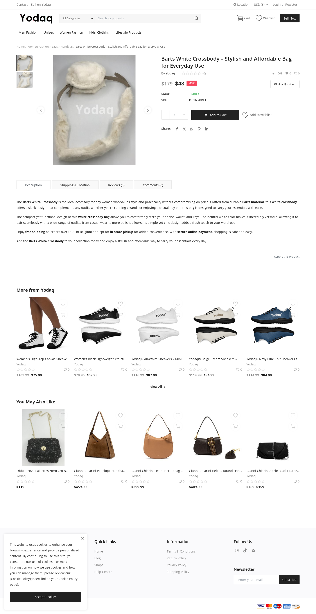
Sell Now (290, 18)
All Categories (71, 18)
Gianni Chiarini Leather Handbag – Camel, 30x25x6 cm (158, 471)
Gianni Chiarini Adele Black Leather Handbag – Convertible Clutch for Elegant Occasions (273, 471)
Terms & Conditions (181, 551)
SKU (164, 100)
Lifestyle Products (129, 32)
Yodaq (170, 73)
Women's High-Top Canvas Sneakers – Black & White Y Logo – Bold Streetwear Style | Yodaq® (43, 359)
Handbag (67, 47)
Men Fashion (28, 32)
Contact (22, 4)
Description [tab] (33, 185)
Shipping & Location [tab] (75, 185)
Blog (97, 558)
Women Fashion (71, 32)
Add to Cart (215, 115)
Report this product (287, 256)
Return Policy (176, 558)
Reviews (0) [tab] (116, 185)
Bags (55, 47)
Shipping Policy (178, 572)
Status (166, 94)
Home (20, 47)
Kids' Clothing (99, 32)
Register (291, 4)
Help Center (103, 572)
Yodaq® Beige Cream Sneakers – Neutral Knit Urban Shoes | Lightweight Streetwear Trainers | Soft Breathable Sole (215, 359)
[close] (82, 538)
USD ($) (261, 4)
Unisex (49, 32)
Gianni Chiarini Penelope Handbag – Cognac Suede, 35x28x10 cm (100, 471)
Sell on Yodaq (41, 4)
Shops (98, 565)
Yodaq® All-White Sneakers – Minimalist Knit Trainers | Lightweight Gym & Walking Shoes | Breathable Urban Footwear (158, 359)
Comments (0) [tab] (153, 185)
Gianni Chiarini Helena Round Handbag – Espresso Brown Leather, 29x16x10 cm (215, 471)
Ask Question (284, 84)
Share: (166, 128)
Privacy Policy (176, 565)
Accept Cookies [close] (46, 597)
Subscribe (289, 580)
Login (277, 4)
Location (241, 4)
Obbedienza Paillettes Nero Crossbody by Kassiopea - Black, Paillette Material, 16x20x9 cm (43, 471)
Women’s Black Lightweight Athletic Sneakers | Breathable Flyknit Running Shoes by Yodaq (100, 359)
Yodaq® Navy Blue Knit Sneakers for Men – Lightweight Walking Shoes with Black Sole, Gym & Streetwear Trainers (273, 359)
